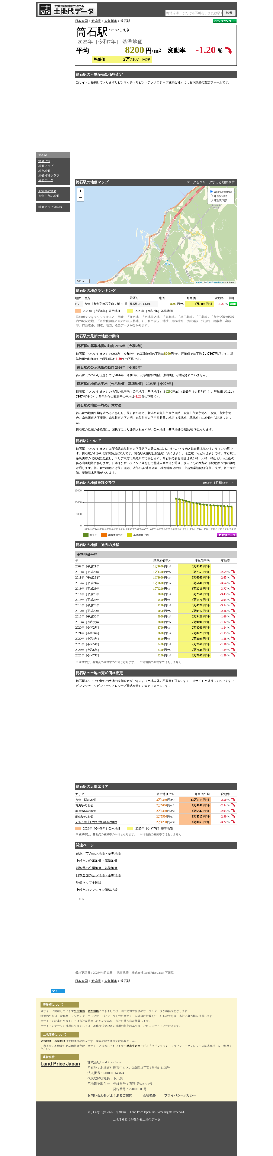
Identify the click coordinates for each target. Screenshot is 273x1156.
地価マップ (45, 166)
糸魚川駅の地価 (85, 799)
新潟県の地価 (47, 191)
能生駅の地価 (84, 816)
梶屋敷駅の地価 (85, 811)
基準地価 (93, 1011)
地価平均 (44, 161)
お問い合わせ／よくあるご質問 (109, 1095)
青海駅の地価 (84, 805)
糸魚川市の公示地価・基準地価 (98, 853)
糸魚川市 (110, 21)
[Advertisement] (53, 83)
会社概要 (149, 1095)
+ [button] (80, 191)
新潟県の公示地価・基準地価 (97, 868)
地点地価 (44, 170)
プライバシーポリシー (180, 1095)
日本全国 (81, 21)
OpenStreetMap (214, 282)
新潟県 (96, 21)
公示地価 (79, 1011)
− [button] (80, 198)
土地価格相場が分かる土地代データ (136, 1119)
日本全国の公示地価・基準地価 (98, 875)
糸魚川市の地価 (48, 195)
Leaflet (198, 282)
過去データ (45, 180)
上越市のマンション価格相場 (97, 890)
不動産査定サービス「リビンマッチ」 (147, 1046)
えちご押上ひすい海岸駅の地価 (96, 822)
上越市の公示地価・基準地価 (97, 860)
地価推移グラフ (48, 175)
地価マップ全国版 (50, 207)
